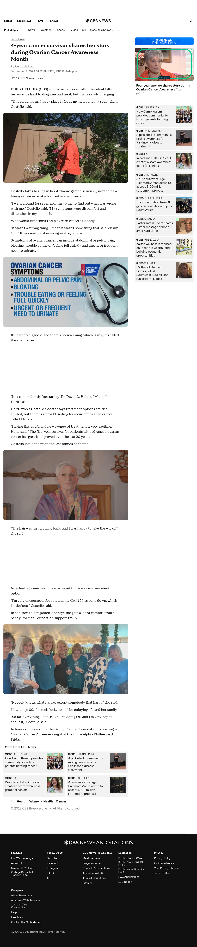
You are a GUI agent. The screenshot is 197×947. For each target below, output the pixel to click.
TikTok (50, 873)
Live (41, 21)
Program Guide (92, 863)
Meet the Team (92, 858)
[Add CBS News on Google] (28, 78)
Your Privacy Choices (166, 868)
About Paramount (21, 895)
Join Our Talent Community (20, 906)
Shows (55, 20)
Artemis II (16, 863)
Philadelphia (11, 30)
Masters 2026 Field (22, 868)
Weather (47, 30)
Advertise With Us (93, 873)
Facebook (53, 863)
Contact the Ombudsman (26, 922)
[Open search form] (191, 20)
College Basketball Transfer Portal (22, 873)
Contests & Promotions (96, 868)
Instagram (53, 868)
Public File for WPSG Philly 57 (130, 863)
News (32, 30)
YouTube (52, 858)
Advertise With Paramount (26, 900)
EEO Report (125, 881)
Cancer (61, 802)
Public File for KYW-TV (131, 858)
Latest (9, 20)
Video (74, 30)
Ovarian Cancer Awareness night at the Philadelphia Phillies (58, 734)
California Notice (164, 863)
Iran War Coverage (22, 858)
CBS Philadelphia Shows (97, 30)
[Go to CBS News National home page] (98, 21)
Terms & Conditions (94, 878)
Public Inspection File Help (131, 870)
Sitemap (88, 883)
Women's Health (41, 802)
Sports (62, 30)
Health (22, 802)
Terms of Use (162, 873)
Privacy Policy (162, 858)
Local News (25, 20)
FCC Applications (128, 877)
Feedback (17, 917)
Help (14, 912)
